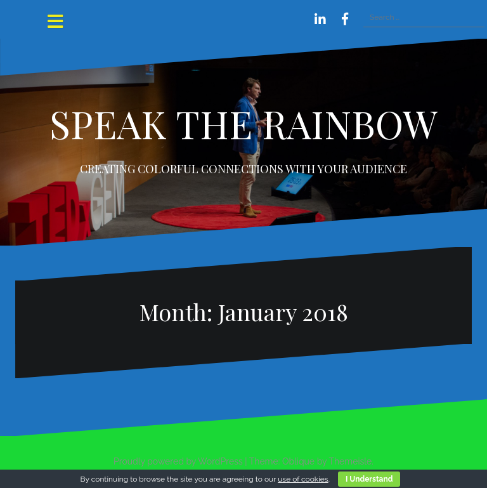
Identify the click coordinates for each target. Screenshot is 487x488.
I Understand (369, 479)
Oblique (298, 461)
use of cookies (303, 479)
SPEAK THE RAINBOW (243, 123)
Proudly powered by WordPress (178, 461)
